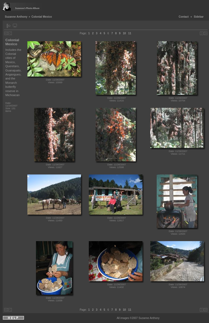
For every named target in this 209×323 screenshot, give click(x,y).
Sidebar (199, 16)
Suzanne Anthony (16, 16)
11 (129, 33)
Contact (184, 16)
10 (124, 33)
